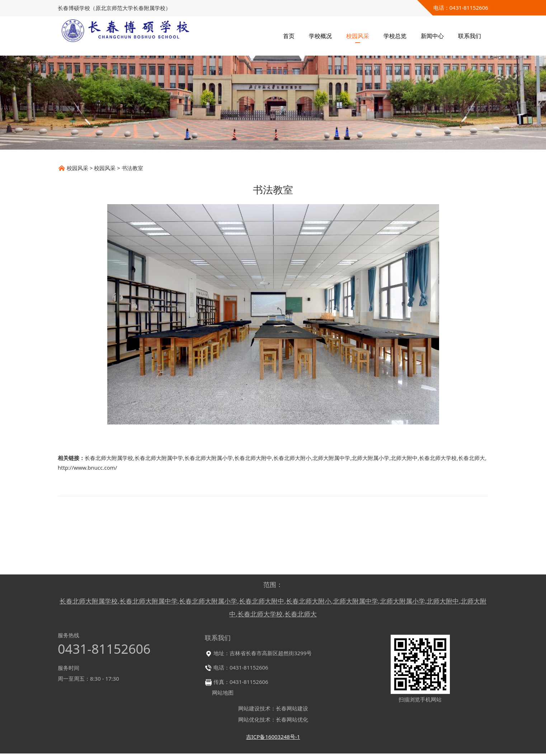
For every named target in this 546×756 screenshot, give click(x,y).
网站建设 (249, 710)
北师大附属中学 (331, 513)
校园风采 (357, 36)
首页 (289, 36)
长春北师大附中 (253, 513)
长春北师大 (471, 513)
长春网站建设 (292, 710)
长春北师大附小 (292, 513)
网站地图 (223, 695)
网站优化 (249, 722)
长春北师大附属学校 (109, 513)
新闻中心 (432, 36)
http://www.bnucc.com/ (87, 523)
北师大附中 (404, 513)
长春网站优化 (292, 722)
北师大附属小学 (370, 513)
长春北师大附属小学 (208, 513)
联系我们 (469, 36)
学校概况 (320, 36)
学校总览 (394, 36)
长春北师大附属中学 (159, 513)
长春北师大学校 (438, 513)
